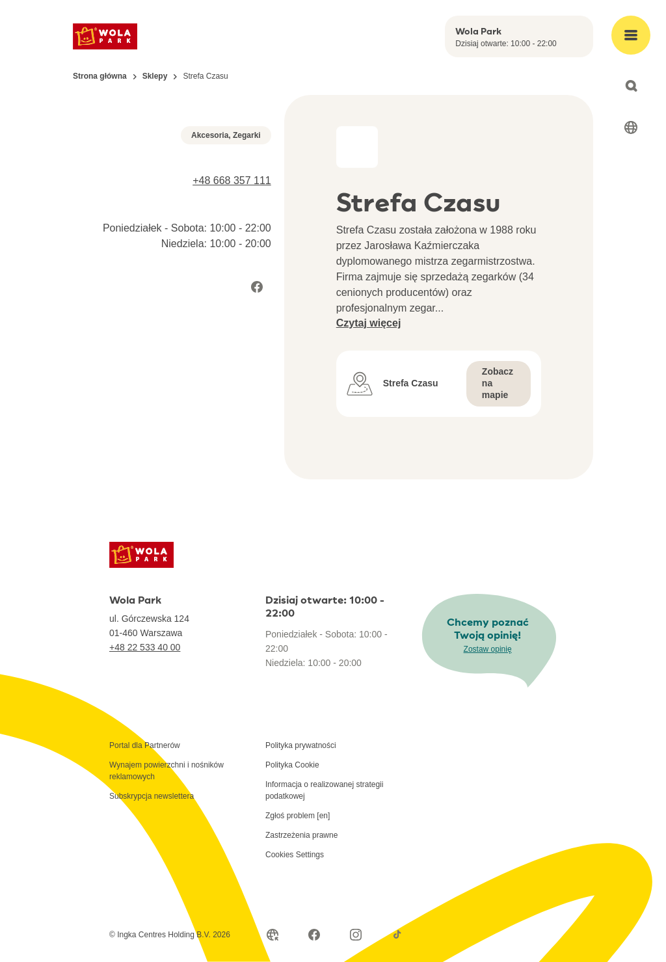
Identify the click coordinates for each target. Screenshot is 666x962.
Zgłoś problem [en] (297, 815)
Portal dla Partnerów (144, 745)
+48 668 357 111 (232, 350)
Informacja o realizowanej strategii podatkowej (324, 790)
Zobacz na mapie (497, 383)
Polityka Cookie (292, 764)
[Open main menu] (630, 35)
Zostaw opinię (488, 649)
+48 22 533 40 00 (144, 647)
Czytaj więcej (368, 322)
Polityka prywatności (300, 745)
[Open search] (631, 86)
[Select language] (631, 127)
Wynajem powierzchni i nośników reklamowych (166, 770)
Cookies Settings (294, 854)
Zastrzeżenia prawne (301, 835)
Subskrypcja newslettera (151, 796)
